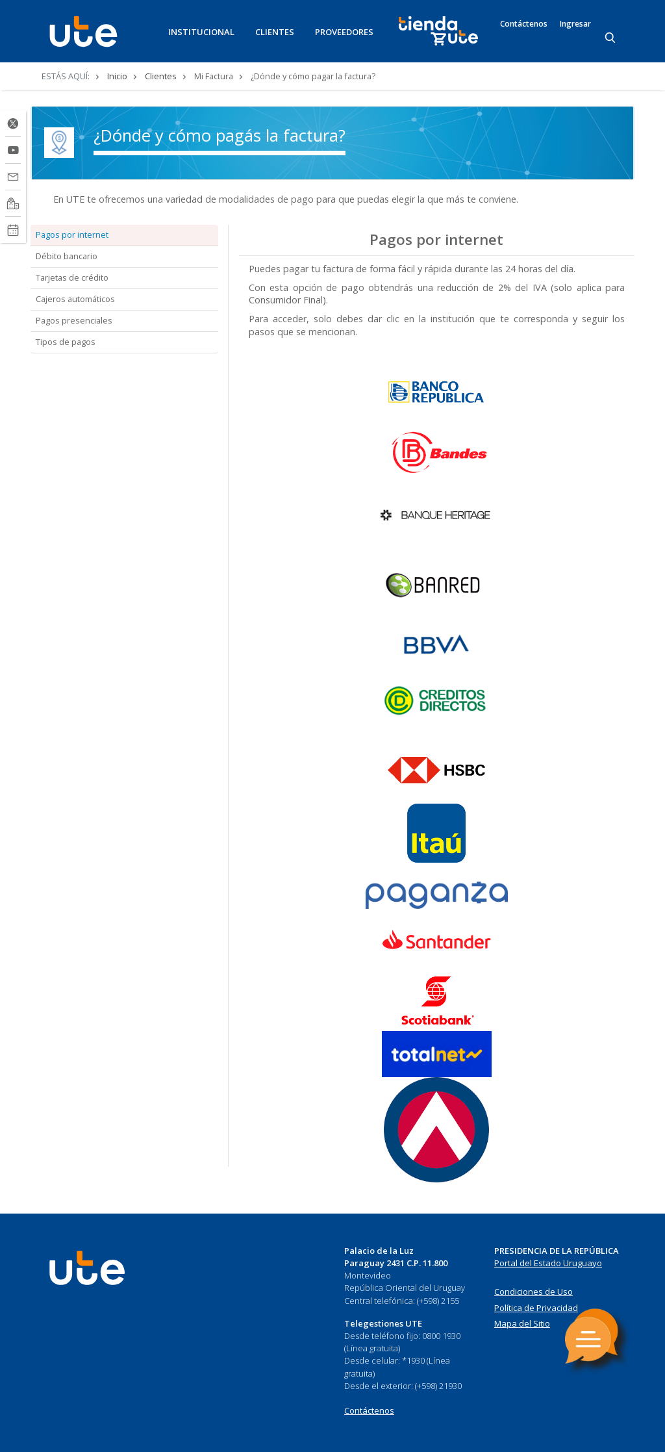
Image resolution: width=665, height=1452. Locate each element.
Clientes (161, 76)
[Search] (611, 38)
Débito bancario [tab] (66, 256)
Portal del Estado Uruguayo (548, 1263)
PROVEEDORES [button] (344, 32)
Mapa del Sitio (522, 1323)
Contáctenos (523, 24)
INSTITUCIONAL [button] (201, 32)
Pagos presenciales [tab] (74, 320)
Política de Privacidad (536, 1308)
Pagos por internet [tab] (72, 234)
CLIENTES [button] (274, 32)
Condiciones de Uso (533, 1291)
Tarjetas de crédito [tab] (72, 277)
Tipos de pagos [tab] (65, 342)
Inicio (117, 76)
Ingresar (575, 24)
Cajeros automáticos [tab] (75, 299)
